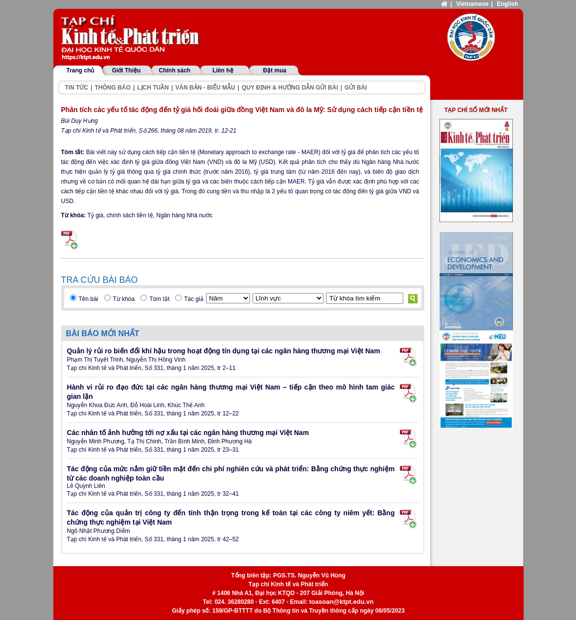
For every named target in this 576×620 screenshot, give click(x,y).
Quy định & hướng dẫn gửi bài (290, 87)
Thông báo (113, 87)
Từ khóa (124, 299)
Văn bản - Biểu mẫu (205, 87)
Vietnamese (472, 3)
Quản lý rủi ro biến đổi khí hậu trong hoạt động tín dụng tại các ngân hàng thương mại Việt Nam (223, 351)
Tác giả (194, 299)
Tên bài (88, 299)
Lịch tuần (153, 87)
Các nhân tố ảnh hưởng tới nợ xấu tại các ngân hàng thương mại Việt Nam (188, 432)
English (507, 3)
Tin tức (77, 87)
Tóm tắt (159, 299)
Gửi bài (356, 87)
